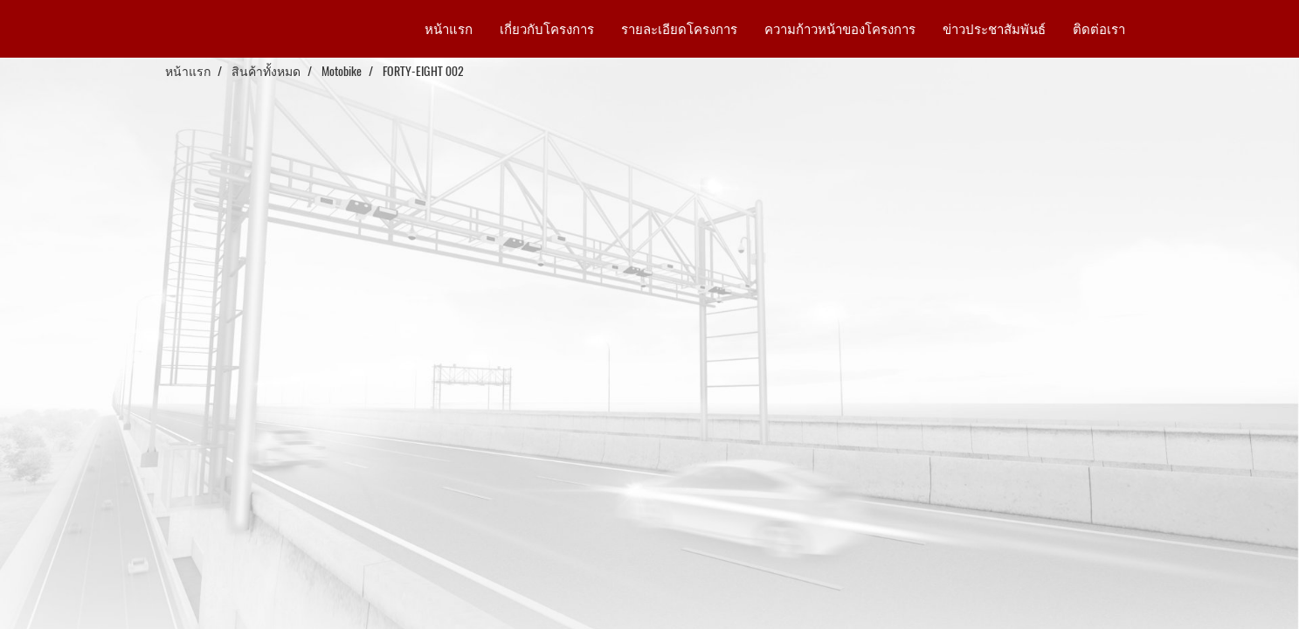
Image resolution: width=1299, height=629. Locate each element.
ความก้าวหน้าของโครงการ (840, 29)
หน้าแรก (449, 29)
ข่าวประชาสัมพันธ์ (994, 29)
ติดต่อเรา (1099, 29)
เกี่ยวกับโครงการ (547, 29)
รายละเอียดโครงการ (679, 29)
